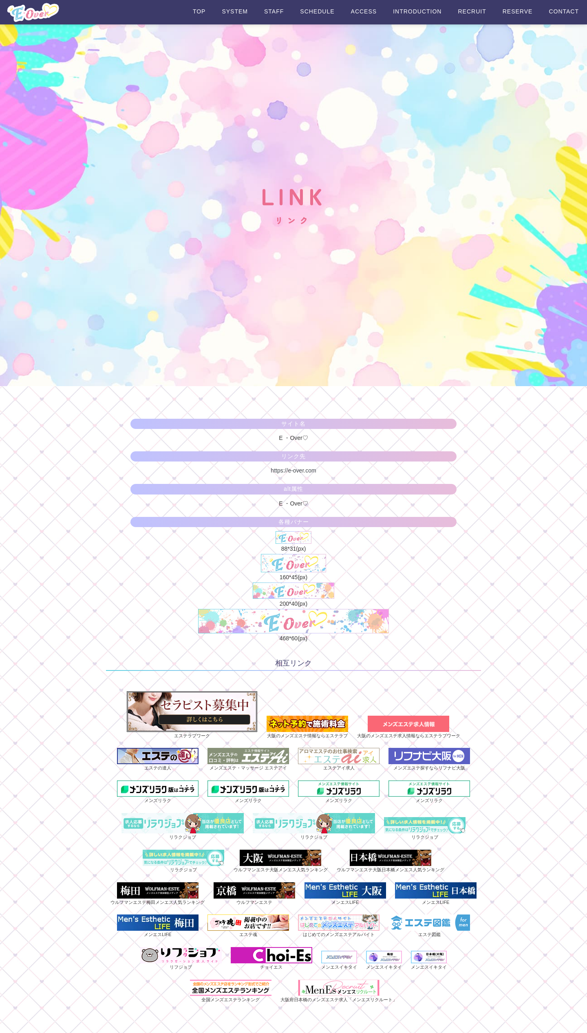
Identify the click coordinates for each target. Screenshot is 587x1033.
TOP (199, 12)
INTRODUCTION (417, 12)
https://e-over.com (293, 470)
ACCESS (364, 12)
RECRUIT (472, 12)
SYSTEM (235, 12)
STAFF (274, 12)
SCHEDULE (317, 12)
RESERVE (518, 12)
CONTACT (564, 12)
